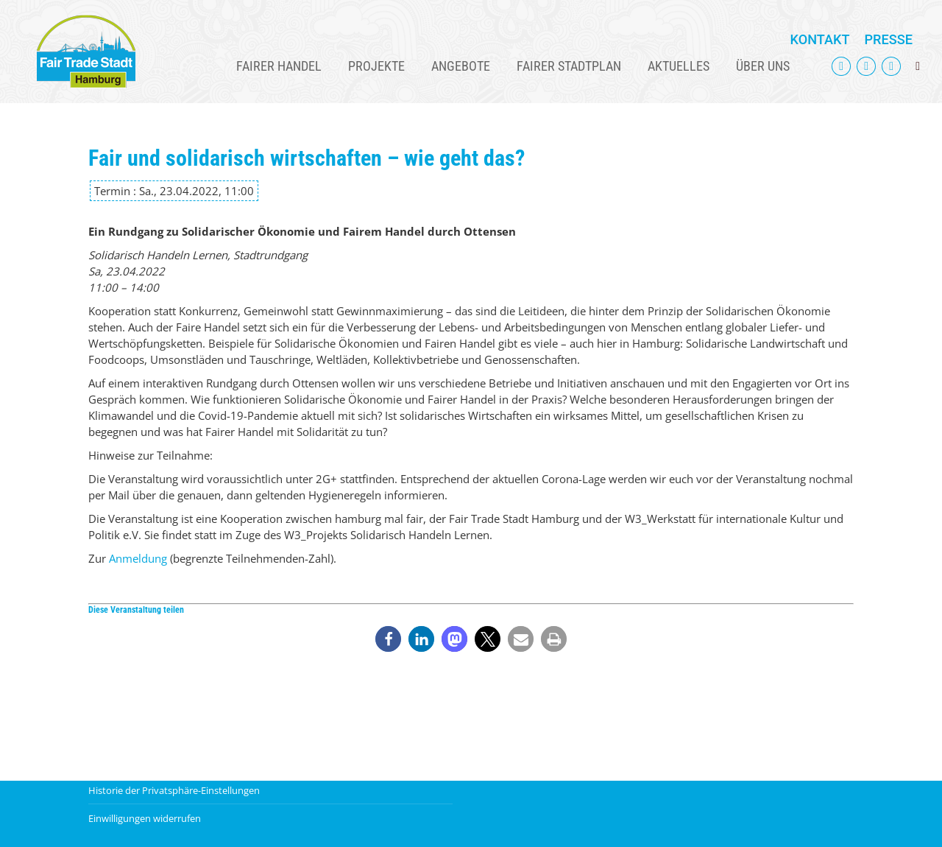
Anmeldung (138, 558)
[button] (388, 639)
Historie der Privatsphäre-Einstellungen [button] (174, 790)
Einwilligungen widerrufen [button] (144, 818)
